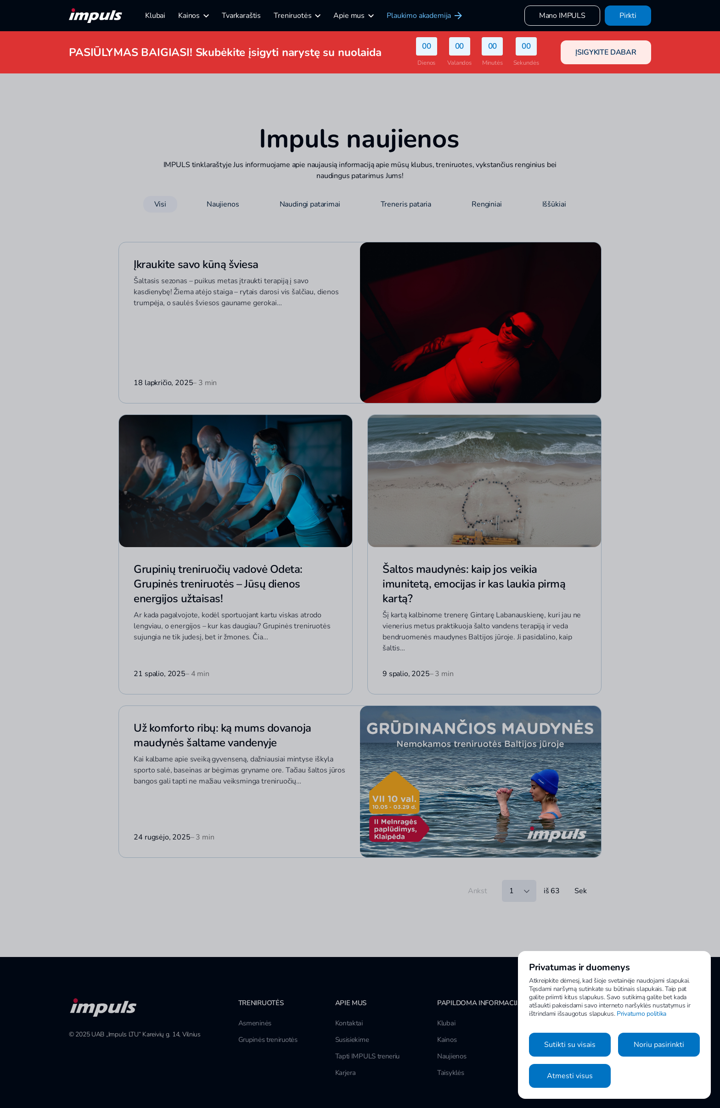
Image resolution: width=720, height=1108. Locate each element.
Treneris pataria (406, 204)
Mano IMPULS (562, 16)
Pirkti (627, 16)
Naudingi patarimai (310, 204)
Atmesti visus (570, 1076)
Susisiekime (352, 1039)
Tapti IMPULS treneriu (367, 1056)
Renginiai (487, 204)
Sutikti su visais (570, 1045)
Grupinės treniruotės (268, 1039)
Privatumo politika (641, 1013)
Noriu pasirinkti (659, 1045)
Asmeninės (254, 1023)
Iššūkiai (554, 204)
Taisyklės (450, 1072)
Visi (160, 204)
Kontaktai (349, 1023)
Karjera (345, 1072)
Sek (580, 891)
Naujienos (223, 204)
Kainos (446, 1039)
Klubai (446, 1023)
